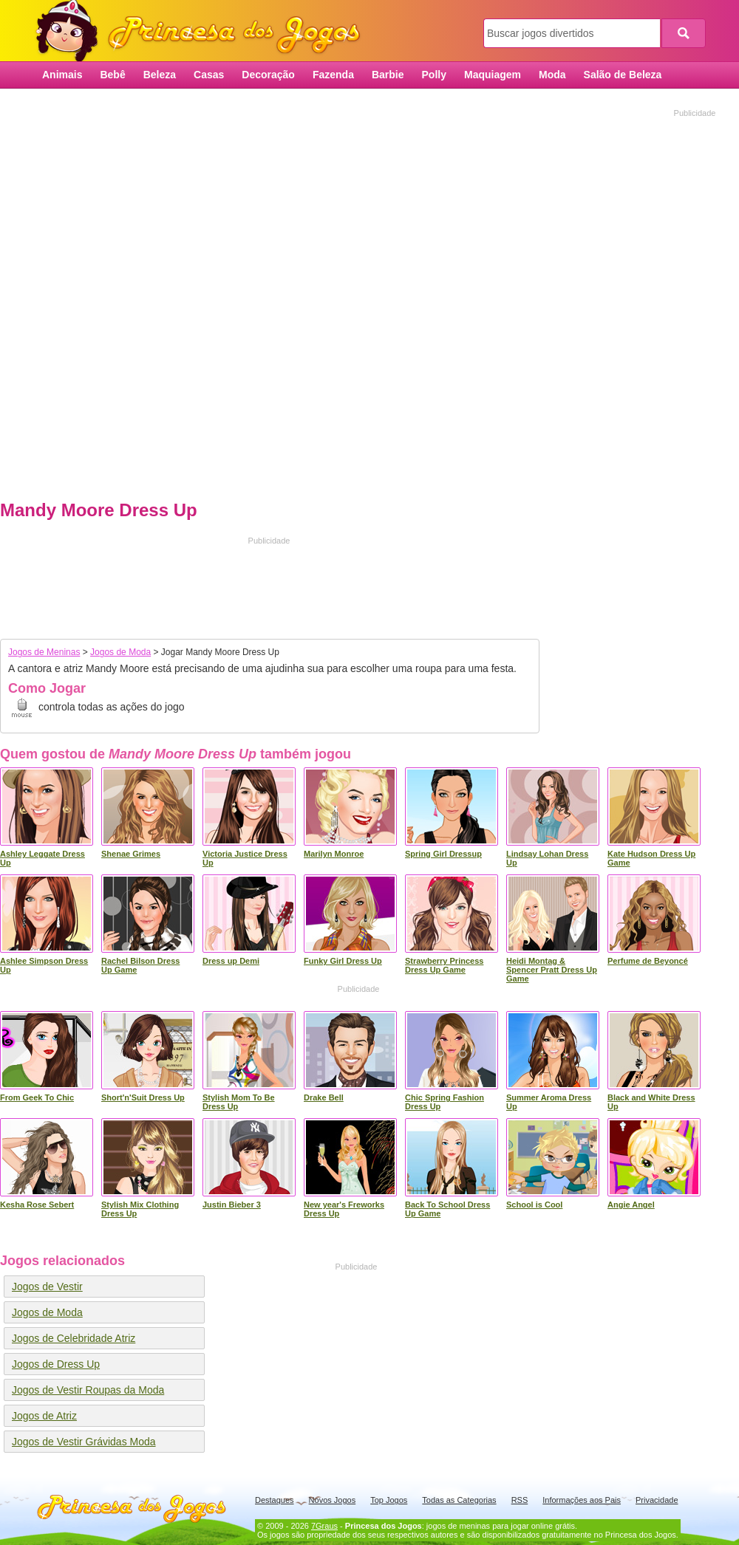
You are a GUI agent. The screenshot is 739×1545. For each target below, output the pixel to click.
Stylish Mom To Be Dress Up (238, 1102)
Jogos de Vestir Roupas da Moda (88, 1390)
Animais (62, 74)
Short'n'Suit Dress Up (143, 1097)
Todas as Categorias (459, 1500)
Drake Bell (324, 1097)
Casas (209, 74)
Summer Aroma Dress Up (548, 1102)
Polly (434, 74)
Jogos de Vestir (47, 1286)
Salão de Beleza (623, 74)
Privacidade (657, 1500)
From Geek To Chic (37, 1097)
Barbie (388, 74)
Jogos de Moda (120, 652)
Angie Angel (631, 1204)
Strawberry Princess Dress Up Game (444, 965)
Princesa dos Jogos (203, 31)
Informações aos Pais (581, 1500)
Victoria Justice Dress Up (244, 858)
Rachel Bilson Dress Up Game (140, 965)
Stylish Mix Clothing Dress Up (140, 1209)
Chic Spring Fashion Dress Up (444, 1102)
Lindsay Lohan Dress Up (547, 858)
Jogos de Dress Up (56, 1364)
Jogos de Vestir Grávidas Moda (84, 1442)
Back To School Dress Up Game (447, 1209)
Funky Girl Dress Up (343, 960)
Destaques (274, 1500)
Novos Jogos (332, 1500)
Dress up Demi (230, 960)
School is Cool (534, 1204)
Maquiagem (492, 74)
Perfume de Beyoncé (647, 960)
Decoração (268, 74)
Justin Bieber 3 (231, 1204)
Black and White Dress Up (651, 1102)
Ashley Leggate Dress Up (42, 858)
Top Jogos (388, 1500)
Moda (552, 74)
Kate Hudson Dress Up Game (651, 858)
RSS (519, 1500)
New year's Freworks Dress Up (344, 1209)
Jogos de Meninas (44, 652)
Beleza (159, 74)
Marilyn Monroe (334, 853)
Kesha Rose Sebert (37, 1204)
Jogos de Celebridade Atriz (73, 1338)
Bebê (112, 74)
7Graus (324, 1525)
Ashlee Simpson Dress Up (44, 965)
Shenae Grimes (130, 853)
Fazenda (333, 74)
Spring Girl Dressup (443, 853)
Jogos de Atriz (44, 1416)
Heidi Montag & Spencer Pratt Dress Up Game (551, 969)
